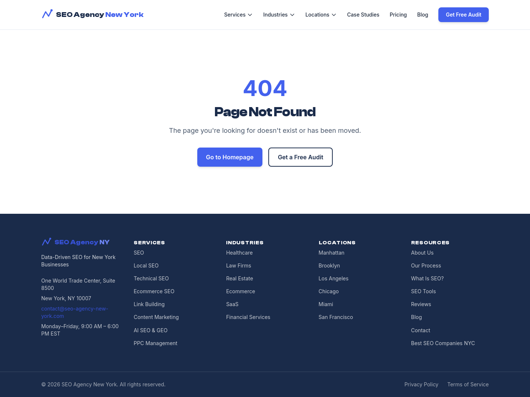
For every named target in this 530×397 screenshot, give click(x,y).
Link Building (149, 304)
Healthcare (239, 252)
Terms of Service (468, 384)
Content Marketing (156, 317)
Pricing (398, 14)
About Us (422, 252)
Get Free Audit (463, 14)
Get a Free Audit (301, 157)
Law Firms (238, 265)
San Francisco (336, 317)
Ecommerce (240, 291)
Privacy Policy (421, 384)
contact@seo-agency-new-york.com (74, 312)
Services (238, 14)
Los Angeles (334, 278)
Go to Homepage (230, 157)
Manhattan (331, 252)
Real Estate (239, 278)
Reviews (421, 304)
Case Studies (363, 14)
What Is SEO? (427, 278)
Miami (326, 304)
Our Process (426, 265)
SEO (139, 252)
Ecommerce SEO (154, 291)
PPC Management (155, 343)
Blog (422, 14)
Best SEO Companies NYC (443, 343)
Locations (321, 14)
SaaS (232, 304)
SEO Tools (423, 291)
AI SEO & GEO (150, 330)
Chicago (329, 291)
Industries (279, 14)
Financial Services (248, 317)
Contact (420, 330)
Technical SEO (151, 278)
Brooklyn (329, 265)
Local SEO (146, 265)
